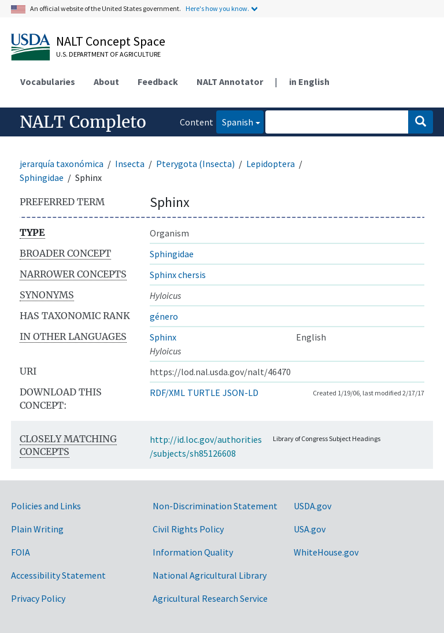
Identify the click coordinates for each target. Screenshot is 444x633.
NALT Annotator (230, 81)
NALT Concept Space (110, 41)
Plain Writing (37, 529)
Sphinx (163, 337)
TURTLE (203, 392)
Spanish (234, 121)
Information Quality (193, 552)
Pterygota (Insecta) (195, 163)
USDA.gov (312, 506)
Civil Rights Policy (188, 529)
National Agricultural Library (210, 575)
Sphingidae (42, 177)
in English (309, 81)
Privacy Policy (38, 598)
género (164, 316)
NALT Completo (83, 122)
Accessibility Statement (58, 575)
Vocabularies (47, 81)
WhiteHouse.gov (326, 552)
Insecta (130, 163)
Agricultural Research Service (210, 598)
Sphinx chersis (178, 274)
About (106, 81)
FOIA (20, 552)
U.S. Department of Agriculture (108, 54)
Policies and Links (46, 506)
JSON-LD (240, 392)
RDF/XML (167, 392)
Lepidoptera (270, 163)
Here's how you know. (217, 8)
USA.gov (309, 529)
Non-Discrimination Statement (215, 506)
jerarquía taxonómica (61, 163)
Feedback (158, 81)
